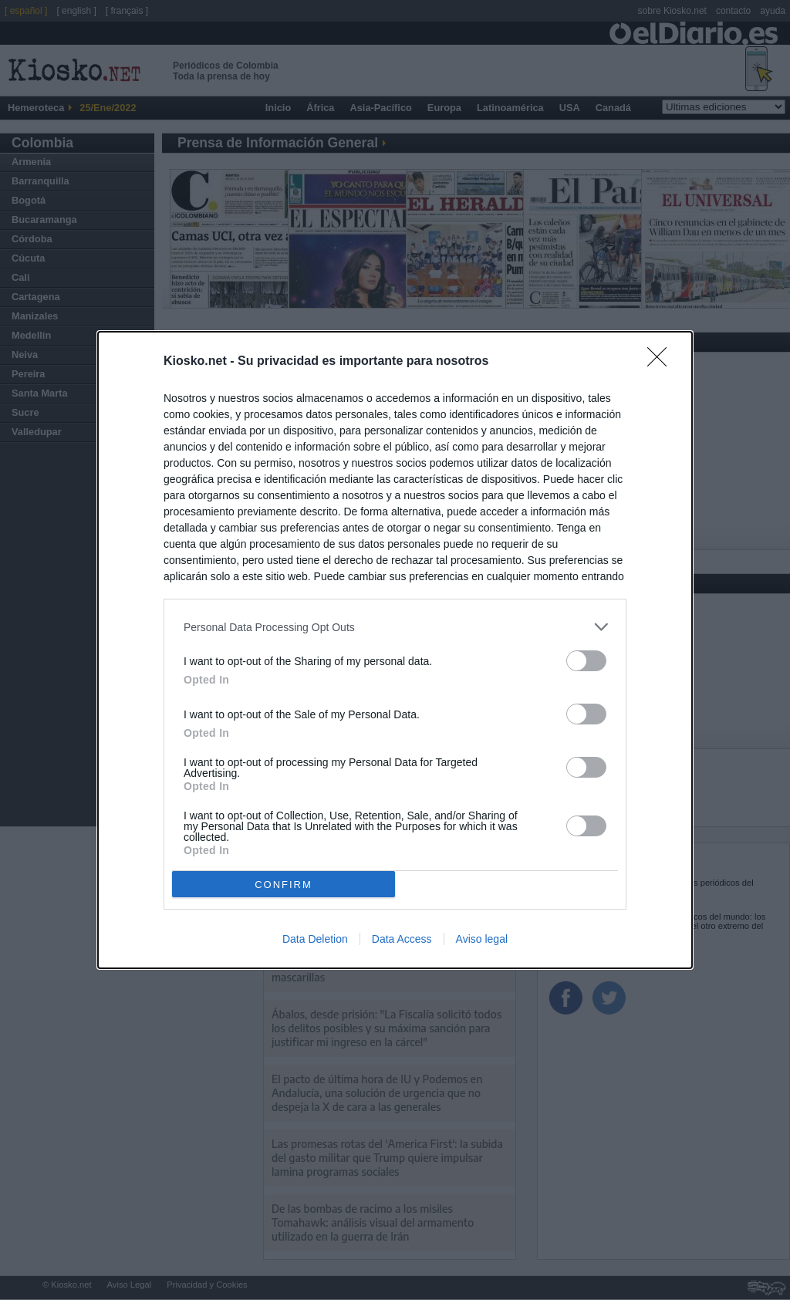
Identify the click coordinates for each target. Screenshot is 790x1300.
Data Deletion (315, 939)
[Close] (662, 361)
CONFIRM (283, 884)
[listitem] (395, 627)
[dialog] (395, 650)
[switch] (586, 660)
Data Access (402, 939)
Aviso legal (482, 939)
